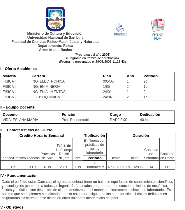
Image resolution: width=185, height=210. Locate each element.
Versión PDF (157, 36)
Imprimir (120, 34)
